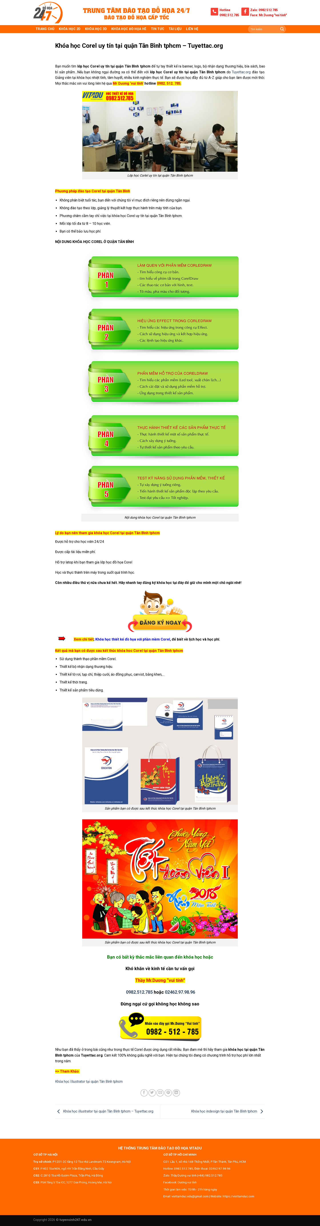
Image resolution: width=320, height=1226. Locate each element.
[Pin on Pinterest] (168, 1093)
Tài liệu (175, 29)
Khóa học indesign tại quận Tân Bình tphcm (228, 1111)
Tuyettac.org (241, 72)
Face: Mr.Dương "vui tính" (268, 15)
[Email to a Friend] (160, 1093)
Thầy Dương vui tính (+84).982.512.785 (196, 1175)
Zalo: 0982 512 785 (264, 10)
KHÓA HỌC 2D (70, 29)
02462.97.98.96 (180, 992)
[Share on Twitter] (152, 1093)
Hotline (225, 10)
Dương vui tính (187, 1182)
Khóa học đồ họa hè (128, 29)
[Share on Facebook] (144, 1093)
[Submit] (282, 29)
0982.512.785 (229, 15)
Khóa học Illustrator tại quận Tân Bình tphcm (89, 1081)
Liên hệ (192, 29)
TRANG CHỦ (45, 29)
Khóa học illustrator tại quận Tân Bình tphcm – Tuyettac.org (104, 1111)
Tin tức (157, 29)
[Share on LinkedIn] (176, 1093)
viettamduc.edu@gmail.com (190, 1196)
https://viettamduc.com (238, 1196)
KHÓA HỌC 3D (96, 29)
